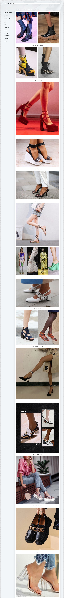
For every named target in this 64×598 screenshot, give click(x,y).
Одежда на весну (7, 39)
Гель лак (6, 32)
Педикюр (6, 13)
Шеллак (6, 30)
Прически (6, 16)
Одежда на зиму (7, 38)
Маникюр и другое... (8, 10)
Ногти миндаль (7, 26)
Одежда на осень (7, 36)
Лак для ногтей (7, 27)
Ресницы (6, 24)
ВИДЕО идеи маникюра (8, 12)
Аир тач (6, 21)
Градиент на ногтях (8, 18)
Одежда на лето (7, 35)
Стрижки (6, 15)
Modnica (7, 3)
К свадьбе (6, 33)
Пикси (5, 29)
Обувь (6, 41)
